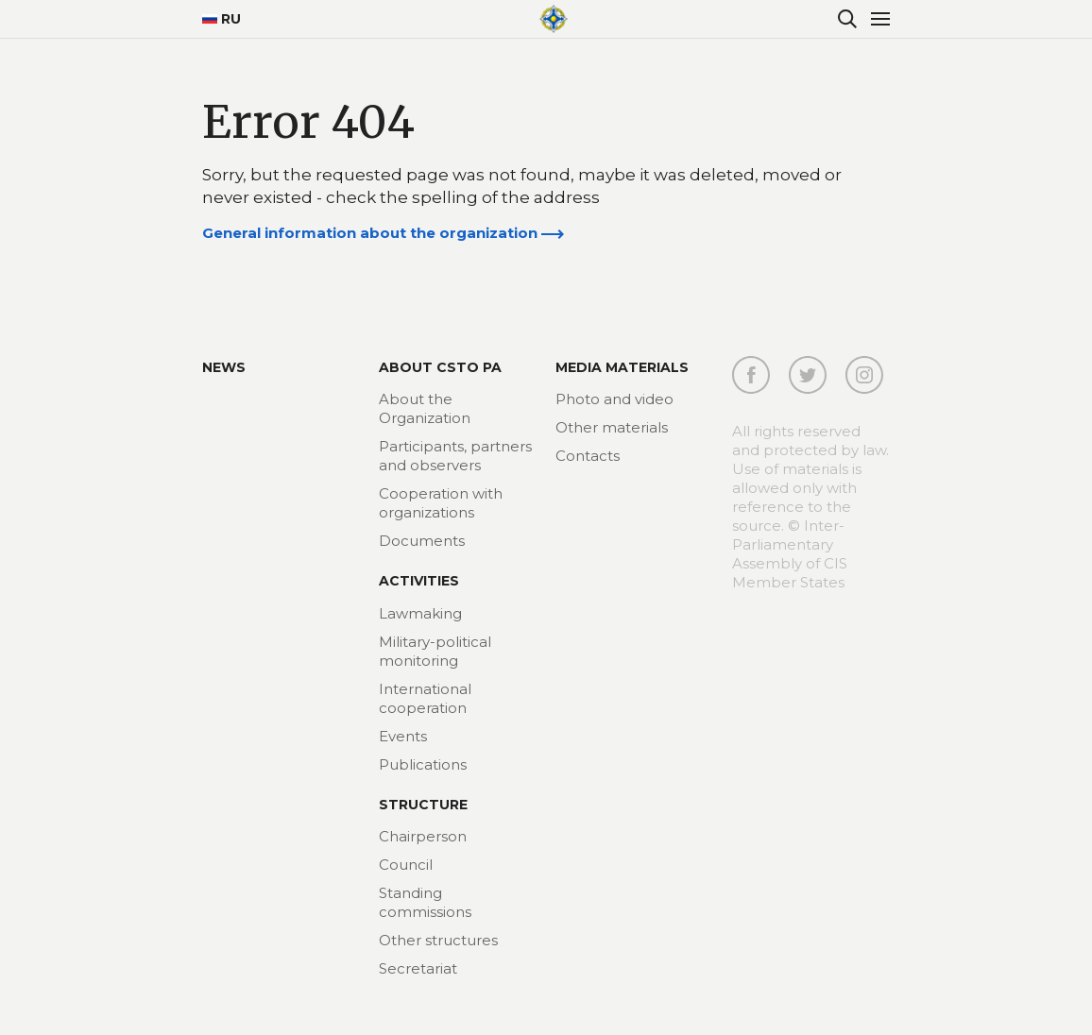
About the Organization (424, 408)
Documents (422, 541)
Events (403, 736)
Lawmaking (420, 613)
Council (406, 865)
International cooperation (425, 698)
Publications (423, 764)
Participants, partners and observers (455, 455)
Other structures (438, 940)
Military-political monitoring (435, 651)
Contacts (587, 456)
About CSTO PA (440, 367)
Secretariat (418, 968)
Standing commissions (425, 902)
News (224, 367)
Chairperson (423, 836)
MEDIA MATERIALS (622, 367)
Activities (419, 580)
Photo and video (614, 399)
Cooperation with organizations (441, 502)
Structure (423, 804)
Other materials (611, 427)
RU (221, 18)
